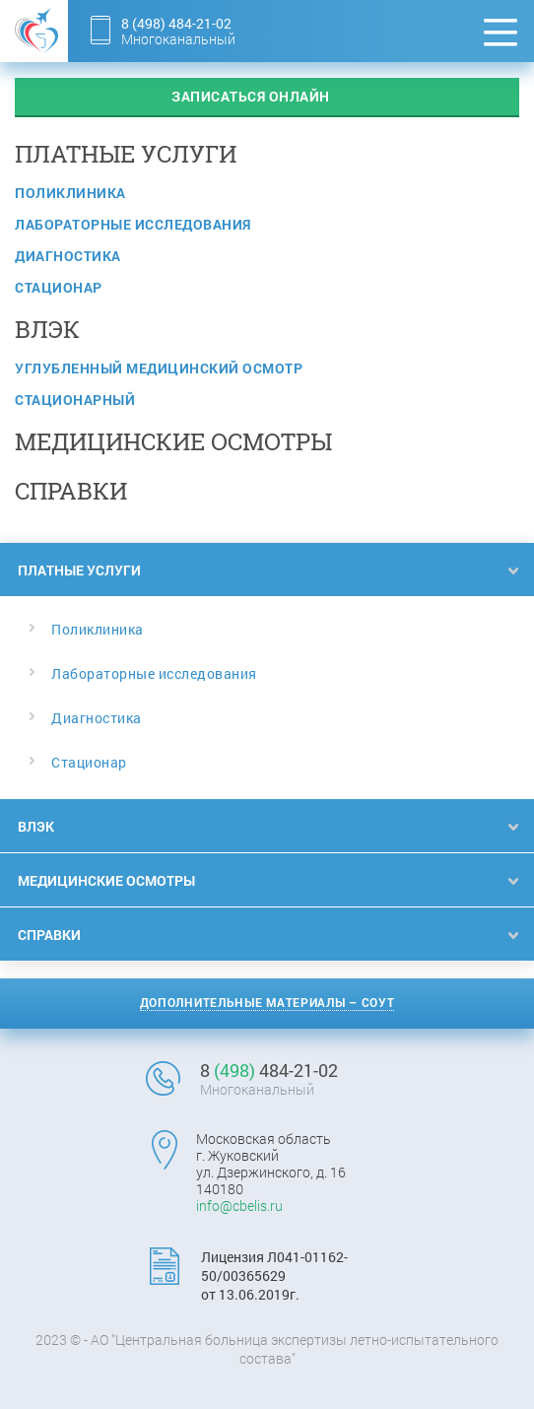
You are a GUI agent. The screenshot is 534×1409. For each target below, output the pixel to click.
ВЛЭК (36, 826)
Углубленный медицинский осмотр (158, 368)
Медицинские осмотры (106, 880)
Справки (49, 934)
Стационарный (75, 399)
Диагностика (68, 255)
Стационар (58, 287)
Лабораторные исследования (133, 224)
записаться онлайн (250, 96)
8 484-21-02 (176, 24)
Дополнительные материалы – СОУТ (267, 1002)
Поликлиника (70, 192)
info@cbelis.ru (239, 1205)
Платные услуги (79, 570)
